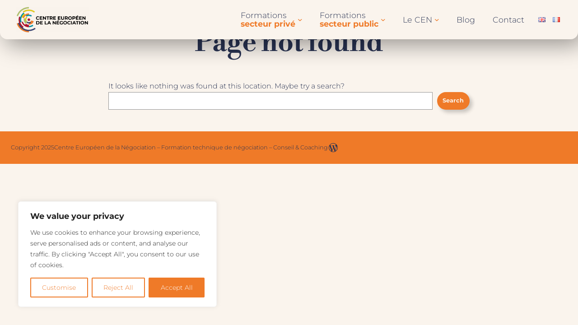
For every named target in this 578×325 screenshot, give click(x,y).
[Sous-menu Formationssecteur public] (383, 19)
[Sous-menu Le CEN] (436, 19)
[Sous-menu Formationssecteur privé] (300, 19)
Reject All (118, 287)
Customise (59, 287)
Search (453, 100)
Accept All (177, 287)
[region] (117, 254)
